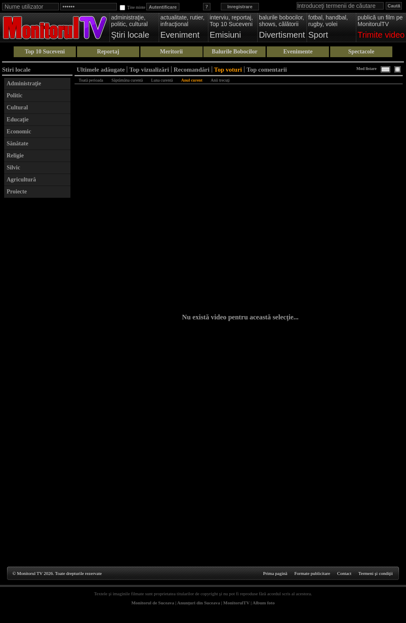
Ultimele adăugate (101, 69)
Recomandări (192, 69)
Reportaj (108, 51)
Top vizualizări (149, 69)
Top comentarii (267, 69)
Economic (19, 131)
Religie (15, 155)
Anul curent (191, 80)
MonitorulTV (236, 602)
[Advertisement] (37, 326)
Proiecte (17, 191)
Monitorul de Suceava (152, 602)
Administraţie (24, 83)
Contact (344, 573)
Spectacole (361, 51)
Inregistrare (240, 6)
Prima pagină (275, 573)
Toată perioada (91, 80)
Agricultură (21, 179)
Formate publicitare (312, 573)
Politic (14, 95)
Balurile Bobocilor (234, 51)
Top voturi (228, 69)
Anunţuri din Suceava (198, 602)
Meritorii (171, 51)
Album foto (264, 602)
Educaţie (18, 119)
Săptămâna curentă (127, 80)
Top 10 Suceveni (45, 51)
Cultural (17, 107)
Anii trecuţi (220, 80)
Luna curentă (162, 80)
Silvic (13, 167)
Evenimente (298, 51)
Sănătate (17, 143)
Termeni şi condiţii (375, 573)
